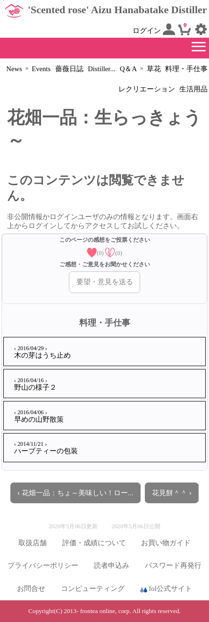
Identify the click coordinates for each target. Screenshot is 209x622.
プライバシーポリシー (43, 565)
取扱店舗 (32, 543)
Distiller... (101, 69)
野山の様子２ (35, 384)
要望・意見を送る (104, 282)
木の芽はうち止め (42, 352)
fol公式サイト (166, 589)
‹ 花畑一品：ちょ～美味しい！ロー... (75, 493)
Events (41, 69)
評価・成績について (94, 543)
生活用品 (193, 89)
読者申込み (111, 565)
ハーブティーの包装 (46, 448)
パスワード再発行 (173, 565)
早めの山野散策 (39, 416)
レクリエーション (146, 89)
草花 (154, 69)
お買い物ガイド (166, 543)
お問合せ (31, 588)
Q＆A (128, 69)
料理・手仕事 (186, 69)
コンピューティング (93, 588)
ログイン (154, 29)
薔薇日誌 (69, 69)
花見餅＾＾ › (172, 493)
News (14, 69)
